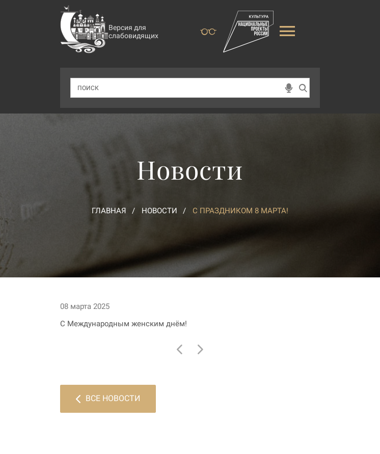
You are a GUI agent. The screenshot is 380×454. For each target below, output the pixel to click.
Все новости (108, 398)
